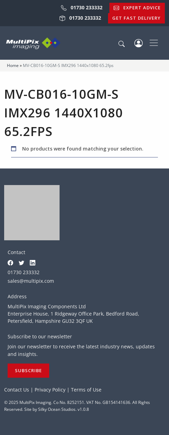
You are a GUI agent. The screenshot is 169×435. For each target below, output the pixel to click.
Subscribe (28, 370)
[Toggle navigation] (153, 43)
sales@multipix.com (31, 281)
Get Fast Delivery (136, 18)
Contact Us (16, 389)
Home (13, 65)
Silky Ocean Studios (56, 409)
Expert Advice (137, 7)
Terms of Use (86, 389)
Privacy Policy (50, 389)
